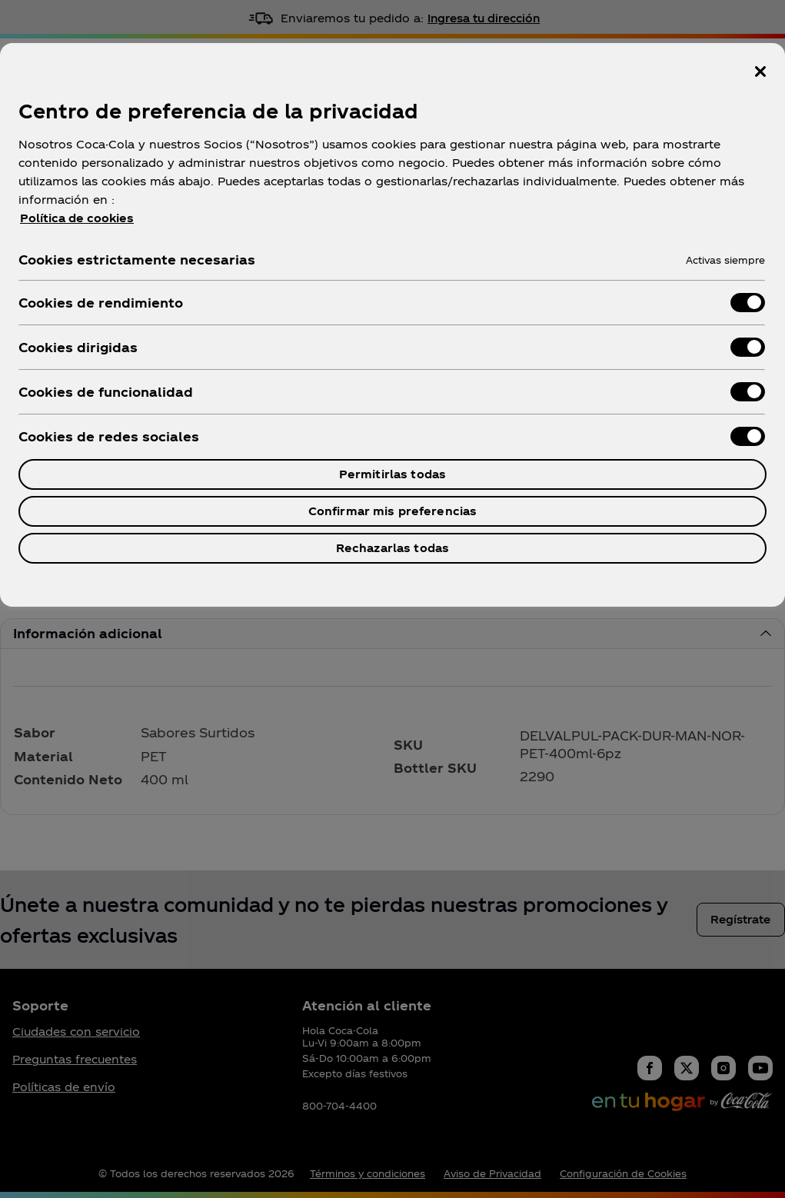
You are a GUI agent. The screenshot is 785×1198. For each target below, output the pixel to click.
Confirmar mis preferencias (392, 510)
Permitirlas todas (392, 474)
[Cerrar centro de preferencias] (760, 71)
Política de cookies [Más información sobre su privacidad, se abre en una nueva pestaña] (77, 218)
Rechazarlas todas (392, 547)
